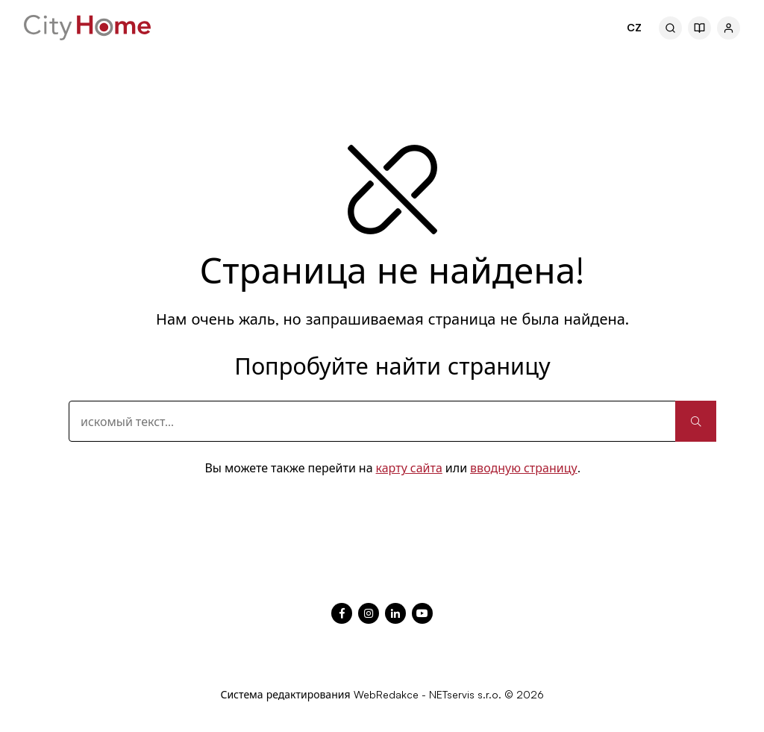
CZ (634, 27)
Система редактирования (285, 694)
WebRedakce (386, 694)
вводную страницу (523, 467)
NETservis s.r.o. (465, 694)
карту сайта (409, 467)
